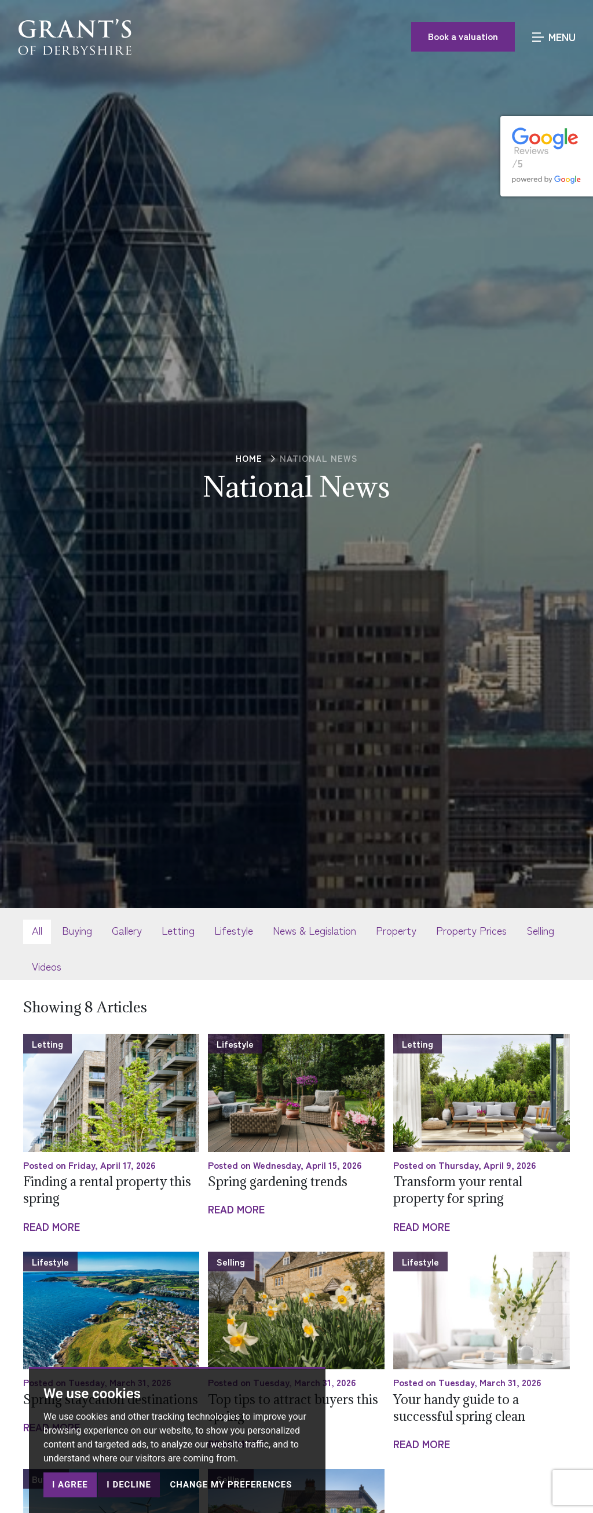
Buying (77, 930)
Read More (51, 1226)
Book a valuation (463, 35)
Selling (540, 930)
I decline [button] (129, 1484)
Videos (46, 966)
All (37, 930)
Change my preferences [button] (231, 1484)
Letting (178, 930)
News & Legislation (314, 930)
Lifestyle (233, 930)
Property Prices (471, 930)
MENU (554, 35)
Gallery (127, 930)
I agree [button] (70, 1484)
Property (396, 930)
